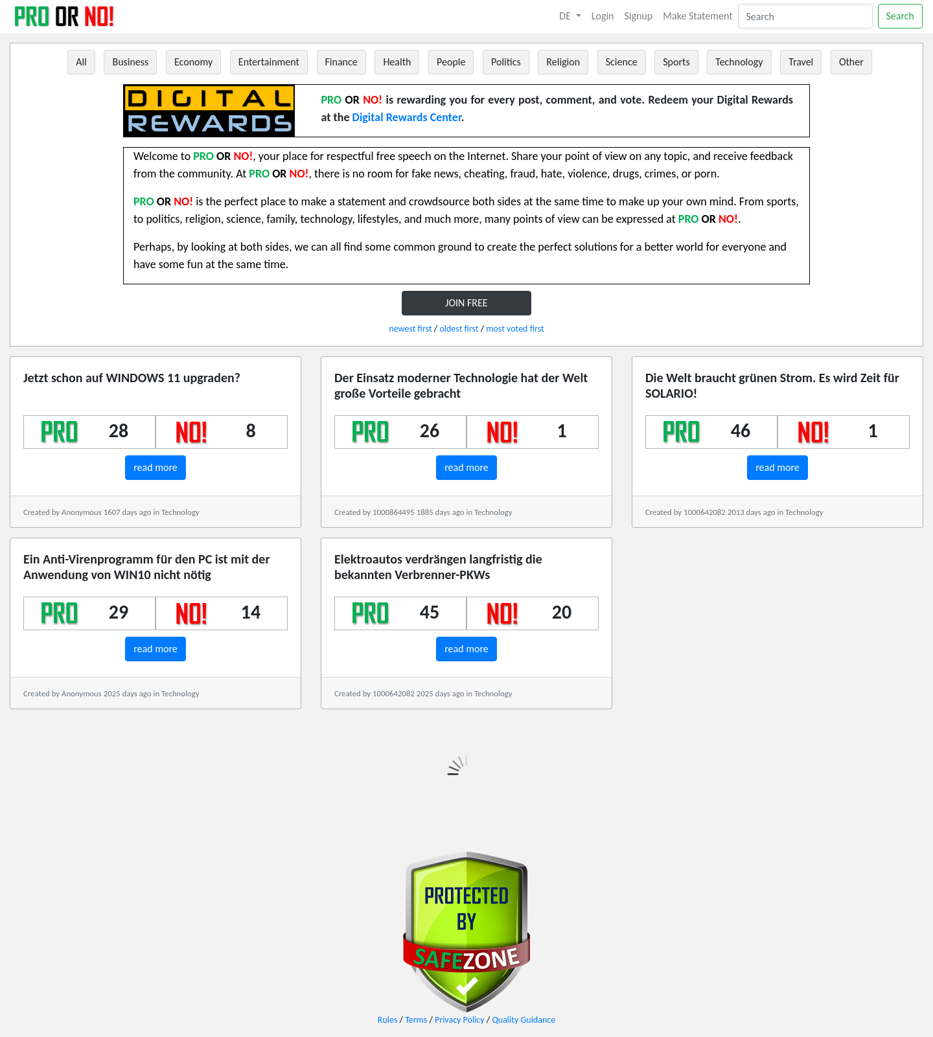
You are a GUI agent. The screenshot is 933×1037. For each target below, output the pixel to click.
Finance (341, 62)
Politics (506, 62)
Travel (801, 62)
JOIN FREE (466, 303)
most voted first (515, 328)
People (451, 62)
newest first (410, 328)
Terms (416, 1019)
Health (397, 62)
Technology (739, 62)
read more (155, 467)
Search (900, 16)
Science (622, 62)
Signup (639, 16)
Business (130, 62)
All (81, 62)
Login (603, 16)
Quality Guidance (523, 1019)
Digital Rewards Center (406, 117)
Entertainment (268, 62)
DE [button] (566, 16)
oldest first (458, 328)
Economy (193, 62)
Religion (563, 62)
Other (851, 62)
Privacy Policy (460, 1019)
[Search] (805, 16)
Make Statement (697, 16)
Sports (676, 62)
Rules (388, 1019)
